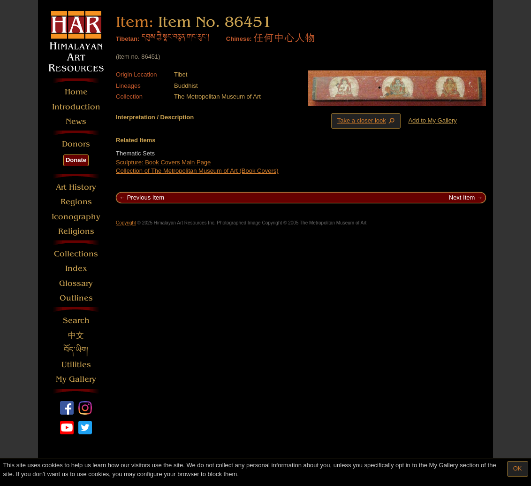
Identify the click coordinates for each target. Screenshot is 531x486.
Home (76, 91)
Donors (76, 143)
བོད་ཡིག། (76, 350)
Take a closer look (366, 120)
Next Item (462, 197)
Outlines (76, 297)
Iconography (76, 216)
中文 (76, 335)
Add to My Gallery (432, 120)
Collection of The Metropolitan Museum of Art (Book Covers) (197, 170)
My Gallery (76, 379)
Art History (76, 187)
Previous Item (145, 197)
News (76, 121)
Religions (76, 231)
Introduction (76, 106)
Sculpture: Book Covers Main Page (163, 162)
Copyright (126, 222)
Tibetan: (127, 38)
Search (76, 320)
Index (76, 268)
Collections (76, 253)
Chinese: (239, 38)
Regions (76, 201)
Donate (76, 159)
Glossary (76, 283)
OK (517, 468)
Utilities (76, 364)
